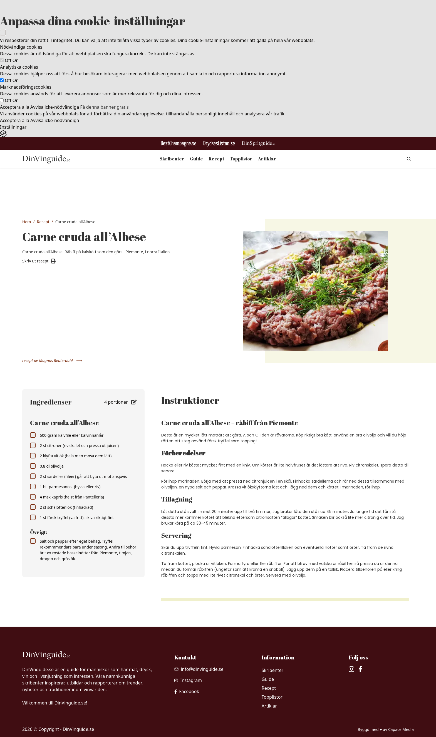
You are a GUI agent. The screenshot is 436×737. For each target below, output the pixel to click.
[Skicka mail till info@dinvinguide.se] (198, 669)
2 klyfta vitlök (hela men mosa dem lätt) (71, 455)
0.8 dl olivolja (47, 466)
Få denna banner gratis (104, 107)
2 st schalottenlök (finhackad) (61, 507)
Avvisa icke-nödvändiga (54, 107)
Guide (196, 159)
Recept (216, 159)
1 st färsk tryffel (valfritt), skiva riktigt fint (72, 517)
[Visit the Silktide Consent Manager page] (218, 133)
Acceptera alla (14, 107)
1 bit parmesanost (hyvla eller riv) (65, 486)
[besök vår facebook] (186, 691)
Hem (26, 221)
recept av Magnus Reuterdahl (52, 360)
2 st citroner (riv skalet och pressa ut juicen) (74, 445)
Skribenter (172, 159)
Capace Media (401, 729)
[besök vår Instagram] (188, 680)
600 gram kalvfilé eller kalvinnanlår (66, 435)
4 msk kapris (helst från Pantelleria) (67, 497)
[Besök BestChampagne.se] (178, 144)
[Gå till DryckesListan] (219, 144)
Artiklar (267, 159)
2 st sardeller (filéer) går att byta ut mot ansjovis (78, 476)
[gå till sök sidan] (409, 159)
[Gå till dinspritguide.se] (258, 143)
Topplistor (241, 159)
